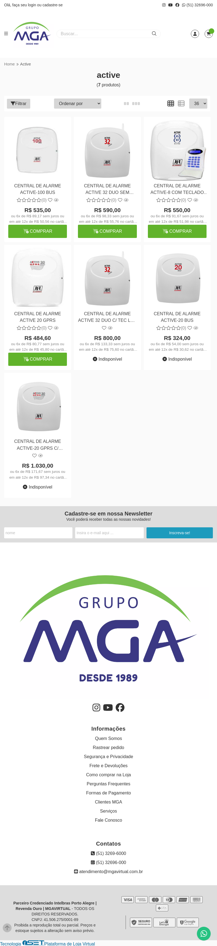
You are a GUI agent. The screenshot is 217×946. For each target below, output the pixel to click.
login (32, 5)
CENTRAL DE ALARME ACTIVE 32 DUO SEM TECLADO (107, 189)
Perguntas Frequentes (108, 783)
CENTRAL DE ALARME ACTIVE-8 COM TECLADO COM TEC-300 (177, 189)
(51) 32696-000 (197, 5)
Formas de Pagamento (108, 792)
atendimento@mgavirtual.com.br (108, 871)
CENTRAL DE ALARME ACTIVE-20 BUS (176, 316)
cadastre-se (52, 5)
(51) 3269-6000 (108, 853)
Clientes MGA (108, 801)
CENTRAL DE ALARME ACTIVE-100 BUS (37, 188)
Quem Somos (108, 738)
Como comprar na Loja (108, 774)
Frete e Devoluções (108, 765)
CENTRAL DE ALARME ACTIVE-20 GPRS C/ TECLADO (37, 444)
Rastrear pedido (108, 747)
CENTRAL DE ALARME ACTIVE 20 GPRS (37, 316)
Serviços (108, 810)
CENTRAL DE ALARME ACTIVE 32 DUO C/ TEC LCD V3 (107, 317)
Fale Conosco (108, 819)
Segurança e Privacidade (108, 756)
